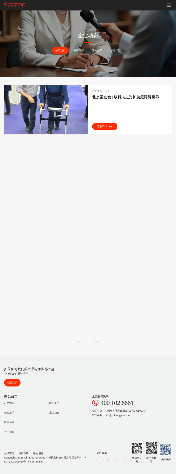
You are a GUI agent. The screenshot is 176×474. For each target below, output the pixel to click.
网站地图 (38, 453)
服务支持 (54, 402)
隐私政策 (23, 453)
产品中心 (9, 402)
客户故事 (97, 50)
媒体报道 (116, 50)
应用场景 (9, 422)
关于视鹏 (9, 431)
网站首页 (11, 396)
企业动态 (54, 412)
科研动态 (79, 50)
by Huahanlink (35, 461)
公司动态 (60, 50)
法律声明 (9, 453)
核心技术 (9, 412)
